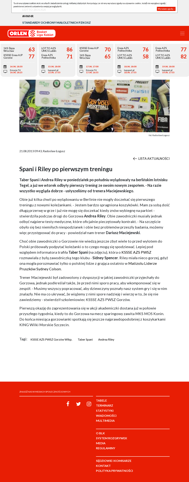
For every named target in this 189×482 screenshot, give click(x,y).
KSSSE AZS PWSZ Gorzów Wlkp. (51, 339)
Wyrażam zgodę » (166, 9)
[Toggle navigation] (182, 33)
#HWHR (27, 16)
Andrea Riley (106, 339)
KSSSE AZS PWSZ (136, 252)
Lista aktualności (154, 158)
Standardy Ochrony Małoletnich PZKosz (56, 22)
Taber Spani (85, 339)
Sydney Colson (48, 269)
